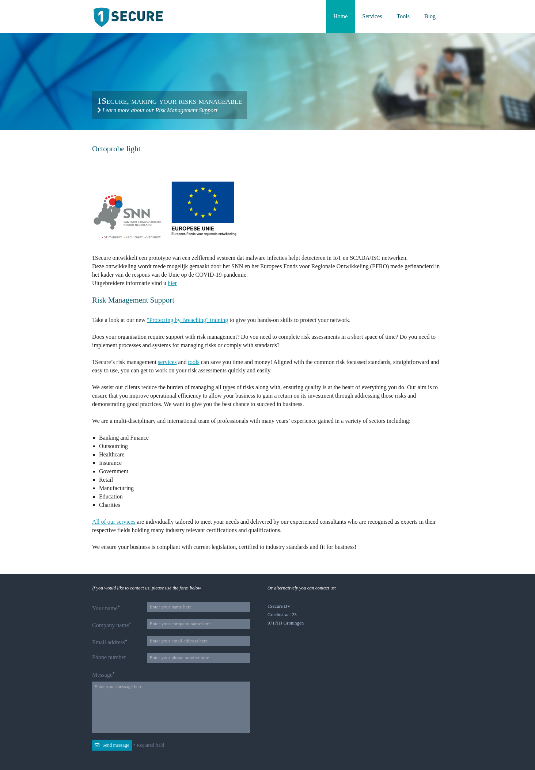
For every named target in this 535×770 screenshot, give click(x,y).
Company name (111, 624)
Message (103, 674)
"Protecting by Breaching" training (187, 320)
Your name (105, 607)
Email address (109, 641)
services (167, 362)
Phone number (109, 657)
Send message (112, 745)
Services (372, 16)
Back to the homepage (129, 17)
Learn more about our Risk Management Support (157, 110)
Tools (403, 16)
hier (172, 283)
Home (340, 16)
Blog (430, 16)
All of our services (114, 522)
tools (194, 362)
